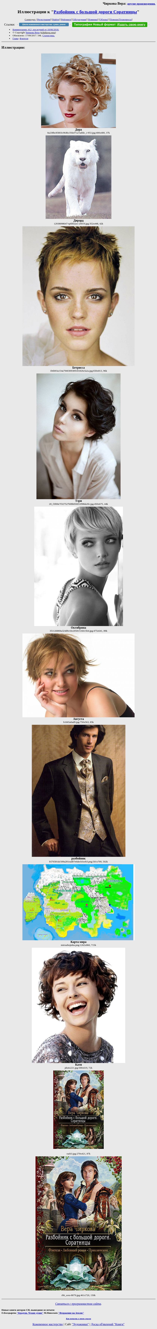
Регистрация (43, 19)
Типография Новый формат (95, 24)
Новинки (92, 19)
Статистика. (48, 35)
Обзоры (104, 19)
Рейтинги (66, 19)
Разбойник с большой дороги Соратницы (95, 11)
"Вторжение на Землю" (71, 1312)
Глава (15, 38)
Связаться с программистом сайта (78, 1303)
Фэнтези (24, 38)
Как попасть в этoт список (78, 1318)
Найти (56, 19)
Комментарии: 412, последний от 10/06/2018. (36, 29)
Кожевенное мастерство (48, 1324)
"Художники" (80, 1324)
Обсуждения (79, 19)
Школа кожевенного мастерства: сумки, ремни (43, 24)
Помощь (114, 19)
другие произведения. (141, 3)
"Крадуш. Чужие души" (30, 1312)
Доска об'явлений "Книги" (107, 1324)
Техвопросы (125, 19)
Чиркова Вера (32, 32)
